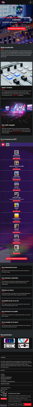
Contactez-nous (5, 398)
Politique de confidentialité (8, 381)
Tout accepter (27, 404)
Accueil (2, 374)
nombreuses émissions (17, 131)
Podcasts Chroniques (6, 377)
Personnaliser (12, 404)
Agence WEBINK (4, 405)
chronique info (15, 95)
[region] (20, 399)
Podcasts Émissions (6, 378)
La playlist (3, 380)
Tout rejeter (20, 404)
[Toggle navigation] (30, 2)
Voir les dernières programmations (16, 258)
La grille (3, 375)
